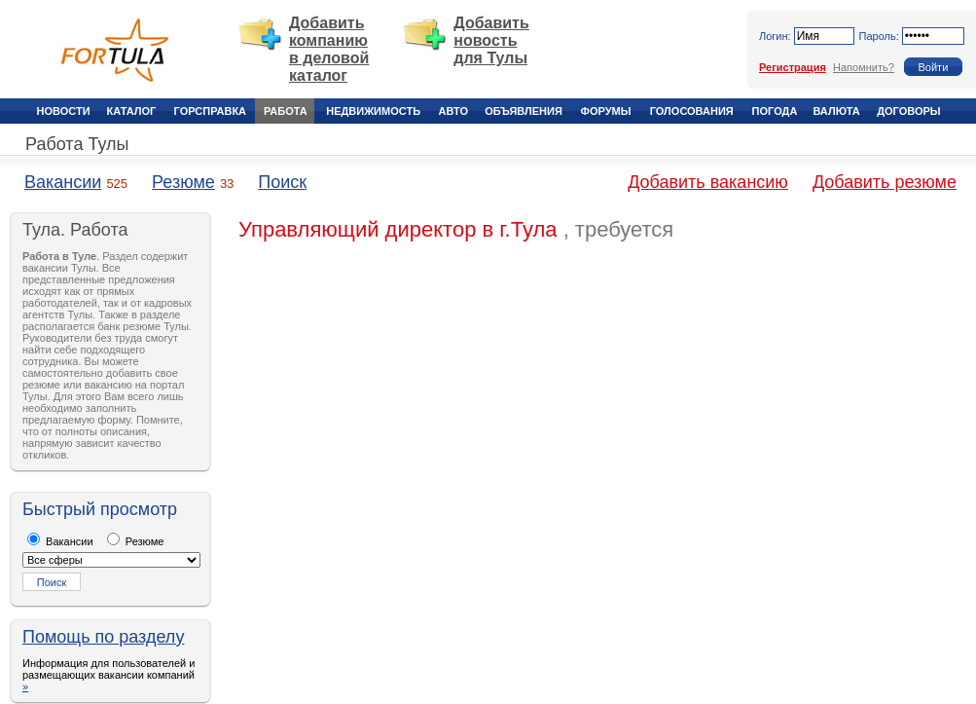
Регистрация (792, 67)
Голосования (692, 111)
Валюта (836, 111)
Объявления (523, 111)
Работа (285, 111)
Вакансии (62, 182)
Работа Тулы (76, 144)
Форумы (606, 111)
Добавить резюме (885, 182)
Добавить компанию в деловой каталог (329, 49)
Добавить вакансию (708, 182)
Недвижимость (373, 111)
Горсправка (210, 111)
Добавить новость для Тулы (491, 40)
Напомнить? (863, 67)
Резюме (183, 182)
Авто (453, 111)
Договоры (908, 111)
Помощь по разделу (103, 637)
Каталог (132, 111)
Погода (775, 111)
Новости (63, 111)
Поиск (282, 182)
